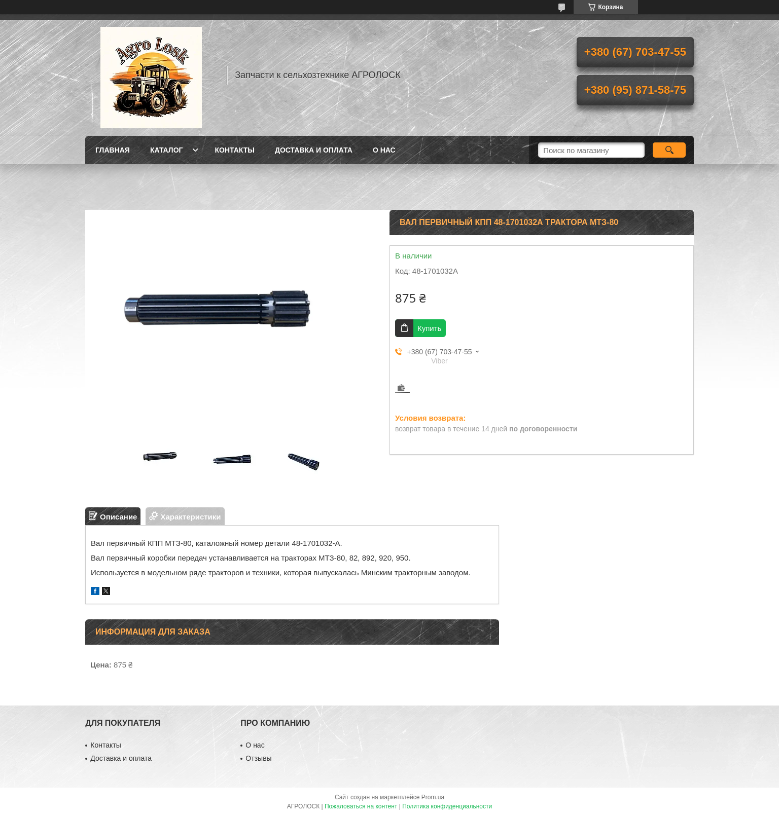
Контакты (234, 150)
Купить (429, 328)
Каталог (166, 150)
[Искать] (669, 150)
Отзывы (258, 758)
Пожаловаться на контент (361, 806)
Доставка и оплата (313, 150)
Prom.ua (432, 797)
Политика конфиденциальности (447, 806)
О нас (384, 150)
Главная (112, 150)
